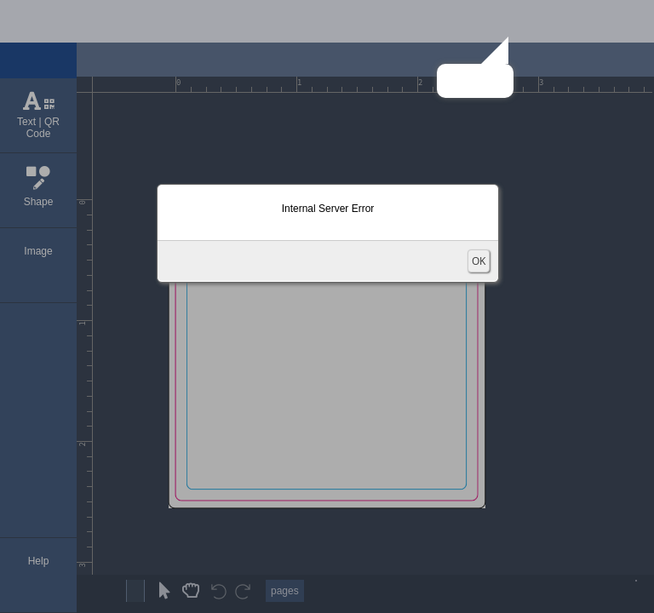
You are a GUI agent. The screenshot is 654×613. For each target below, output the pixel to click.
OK (478, 261)
